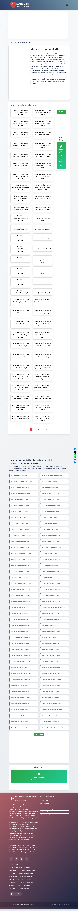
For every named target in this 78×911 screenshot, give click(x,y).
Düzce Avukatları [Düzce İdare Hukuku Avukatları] (20, 717)
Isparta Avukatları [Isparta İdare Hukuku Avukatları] (51, 567)
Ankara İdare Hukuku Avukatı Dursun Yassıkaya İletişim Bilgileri (20, 217)
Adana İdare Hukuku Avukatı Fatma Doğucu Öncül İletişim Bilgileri (43, 113)
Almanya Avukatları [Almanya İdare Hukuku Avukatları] (20, 723)
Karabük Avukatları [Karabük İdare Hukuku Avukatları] (51, 705)
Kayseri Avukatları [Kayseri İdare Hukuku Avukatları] (51, 585)
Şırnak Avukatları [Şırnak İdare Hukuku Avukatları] (20, 693)
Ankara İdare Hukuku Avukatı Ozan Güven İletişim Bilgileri (43, 399)
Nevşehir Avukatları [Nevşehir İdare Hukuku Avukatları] (51, 621)
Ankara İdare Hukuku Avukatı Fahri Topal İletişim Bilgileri (20, 399)
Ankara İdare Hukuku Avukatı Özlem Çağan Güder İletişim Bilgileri (20, 248)
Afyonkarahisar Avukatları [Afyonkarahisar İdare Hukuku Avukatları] (22, 483)
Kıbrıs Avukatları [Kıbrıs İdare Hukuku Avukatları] (20, 729)
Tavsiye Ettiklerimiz (47, 798)
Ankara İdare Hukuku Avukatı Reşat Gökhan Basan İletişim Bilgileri (43, 346)
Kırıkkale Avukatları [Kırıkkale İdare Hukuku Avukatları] (20, 687)
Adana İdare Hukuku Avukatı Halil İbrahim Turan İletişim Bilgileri (43, 124)
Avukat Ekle (15, 896)
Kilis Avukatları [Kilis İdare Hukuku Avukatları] (19, 711)
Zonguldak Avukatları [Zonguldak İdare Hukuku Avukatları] (21, 675)
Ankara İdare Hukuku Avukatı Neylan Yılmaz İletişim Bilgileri (42, 236)
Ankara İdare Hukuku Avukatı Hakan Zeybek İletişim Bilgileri (20, 227)
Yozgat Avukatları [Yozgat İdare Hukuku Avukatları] (51, 669)
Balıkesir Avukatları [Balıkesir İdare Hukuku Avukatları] (51, 501)
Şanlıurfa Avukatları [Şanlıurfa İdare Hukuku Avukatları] (21, 663)
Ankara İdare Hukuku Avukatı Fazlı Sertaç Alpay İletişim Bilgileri (20, 302)
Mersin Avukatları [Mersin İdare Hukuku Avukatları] (20, 573)
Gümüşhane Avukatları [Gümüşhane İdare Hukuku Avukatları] (21, 561)
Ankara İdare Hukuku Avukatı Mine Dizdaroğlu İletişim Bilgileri (43, 378)
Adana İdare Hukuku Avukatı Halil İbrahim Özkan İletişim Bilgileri (20, 124)
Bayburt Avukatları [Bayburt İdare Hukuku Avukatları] (20, 681)
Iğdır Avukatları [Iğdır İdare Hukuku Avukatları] (50, 699)
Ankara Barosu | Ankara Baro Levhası (19, 869)
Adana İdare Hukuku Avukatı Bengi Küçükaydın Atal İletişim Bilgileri (42, 177)
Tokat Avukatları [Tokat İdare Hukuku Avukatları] (50, 651)
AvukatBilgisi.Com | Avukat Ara (25, 798)
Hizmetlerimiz (14, 866)
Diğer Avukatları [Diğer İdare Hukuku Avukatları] (50, 723)
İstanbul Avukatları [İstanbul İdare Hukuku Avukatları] (51, 573)
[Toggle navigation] (67, 5)
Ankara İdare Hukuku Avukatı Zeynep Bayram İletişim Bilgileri (21, 408)
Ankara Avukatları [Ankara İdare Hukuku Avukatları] (51, 489)
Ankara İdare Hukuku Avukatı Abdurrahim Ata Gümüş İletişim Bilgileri (43, 324)
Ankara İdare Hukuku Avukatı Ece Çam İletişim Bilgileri (43, 292)
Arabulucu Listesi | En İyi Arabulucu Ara (20, 887)
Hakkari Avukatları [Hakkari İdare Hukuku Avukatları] (51, 561)
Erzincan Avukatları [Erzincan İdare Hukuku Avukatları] (51, 543)
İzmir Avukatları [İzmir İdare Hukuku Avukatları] (19, 579)
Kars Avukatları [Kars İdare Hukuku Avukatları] (50, 579)
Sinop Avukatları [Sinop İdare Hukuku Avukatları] (20, 645)
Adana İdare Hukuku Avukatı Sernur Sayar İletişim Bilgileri (43, 156)
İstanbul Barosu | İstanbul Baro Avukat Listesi (22, 872)
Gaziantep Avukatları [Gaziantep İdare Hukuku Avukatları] (21, 555)
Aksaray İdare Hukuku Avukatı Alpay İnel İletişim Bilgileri (42, 198)
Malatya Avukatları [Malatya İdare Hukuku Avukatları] (51, 603)
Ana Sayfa (13, 43)
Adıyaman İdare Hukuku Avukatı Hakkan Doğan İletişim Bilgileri (20, 188)
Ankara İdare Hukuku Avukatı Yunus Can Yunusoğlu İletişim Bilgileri (42, 302)
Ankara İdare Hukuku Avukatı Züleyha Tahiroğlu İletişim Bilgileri (43, 335)
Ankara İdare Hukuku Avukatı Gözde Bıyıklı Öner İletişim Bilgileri (43, 260)
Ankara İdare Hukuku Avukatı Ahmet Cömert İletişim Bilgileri (20, 292)
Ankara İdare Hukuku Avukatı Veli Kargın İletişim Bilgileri (43, 227)
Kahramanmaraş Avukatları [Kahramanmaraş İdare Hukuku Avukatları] (53, 609)
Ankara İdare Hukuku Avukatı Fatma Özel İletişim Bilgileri (20, 345)
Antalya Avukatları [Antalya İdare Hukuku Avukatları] (20, 495)
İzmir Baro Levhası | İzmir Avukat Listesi (20, 881)
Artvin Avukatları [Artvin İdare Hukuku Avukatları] (50, 495)
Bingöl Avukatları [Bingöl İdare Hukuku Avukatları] (51, 507)
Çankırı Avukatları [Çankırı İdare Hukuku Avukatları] (51, 525)
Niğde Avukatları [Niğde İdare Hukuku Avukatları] (20, 627)
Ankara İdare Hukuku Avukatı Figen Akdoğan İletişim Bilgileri (42, 368)
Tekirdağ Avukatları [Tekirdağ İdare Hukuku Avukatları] (20, 651)
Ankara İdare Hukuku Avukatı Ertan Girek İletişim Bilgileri (20, 368)
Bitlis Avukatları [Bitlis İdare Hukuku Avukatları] (19, 513)
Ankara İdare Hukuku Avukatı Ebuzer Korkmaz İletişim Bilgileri (43, 217)
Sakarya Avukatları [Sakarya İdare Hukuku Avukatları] (51, 633)
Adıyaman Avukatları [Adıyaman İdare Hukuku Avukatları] (52, 477)
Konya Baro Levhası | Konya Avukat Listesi (21, 884)
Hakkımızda (65, 906)
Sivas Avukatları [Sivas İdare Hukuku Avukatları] (50, 645)
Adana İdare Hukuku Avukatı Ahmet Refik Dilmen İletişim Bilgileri (20, 113)
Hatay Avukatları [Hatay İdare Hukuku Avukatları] (20, 567)
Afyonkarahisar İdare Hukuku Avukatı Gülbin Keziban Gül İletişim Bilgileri (43, 188)
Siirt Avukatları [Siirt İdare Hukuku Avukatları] (50, 639)
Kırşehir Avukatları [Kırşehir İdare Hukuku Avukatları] (51, 591)
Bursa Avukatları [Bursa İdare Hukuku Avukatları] (50, 519)
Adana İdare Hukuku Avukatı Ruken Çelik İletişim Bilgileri (20, 156)
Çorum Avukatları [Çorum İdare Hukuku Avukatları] (20, 531)
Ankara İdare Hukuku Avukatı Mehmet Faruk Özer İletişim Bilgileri (20, 335)
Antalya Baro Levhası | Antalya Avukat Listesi (21, 878)
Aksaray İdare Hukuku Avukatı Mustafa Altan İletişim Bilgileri (20, 207)
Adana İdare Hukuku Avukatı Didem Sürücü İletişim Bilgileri (20, 165)
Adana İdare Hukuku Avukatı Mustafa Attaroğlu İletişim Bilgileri (43, 146)
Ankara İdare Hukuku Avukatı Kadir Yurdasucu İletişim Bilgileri (20, 237)
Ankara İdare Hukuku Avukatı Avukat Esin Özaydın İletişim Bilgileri (43, 271)
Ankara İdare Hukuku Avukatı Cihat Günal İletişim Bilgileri (43, 207)
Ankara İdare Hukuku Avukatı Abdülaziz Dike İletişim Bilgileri (42, 281)
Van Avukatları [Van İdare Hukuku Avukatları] (19, 669)
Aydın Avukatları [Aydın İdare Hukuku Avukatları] (20, 501)
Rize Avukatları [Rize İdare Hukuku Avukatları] (19, 633)
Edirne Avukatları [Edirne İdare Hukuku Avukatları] (51, 537)
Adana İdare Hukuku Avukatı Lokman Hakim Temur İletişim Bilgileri (42, 135)
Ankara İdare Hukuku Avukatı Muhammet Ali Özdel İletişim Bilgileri (43, 409)
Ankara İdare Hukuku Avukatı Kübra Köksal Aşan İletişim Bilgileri (20, 378)
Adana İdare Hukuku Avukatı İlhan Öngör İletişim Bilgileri (20, 134)
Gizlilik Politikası (55, 906)
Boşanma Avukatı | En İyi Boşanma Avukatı (21, 890)
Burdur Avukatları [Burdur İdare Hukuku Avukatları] (20, 519)
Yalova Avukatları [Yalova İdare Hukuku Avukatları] (20, 705)
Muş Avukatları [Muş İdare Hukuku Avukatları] (19, 621)
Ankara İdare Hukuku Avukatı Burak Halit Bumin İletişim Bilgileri (20, 313)
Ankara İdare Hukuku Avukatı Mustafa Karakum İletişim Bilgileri (43, 420)
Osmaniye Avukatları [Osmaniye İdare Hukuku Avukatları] (52, 711)
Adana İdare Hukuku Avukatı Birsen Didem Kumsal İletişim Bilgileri (42, 166)
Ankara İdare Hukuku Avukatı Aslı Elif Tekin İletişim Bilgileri (20, 419)
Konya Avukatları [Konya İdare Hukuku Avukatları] (51, 597)
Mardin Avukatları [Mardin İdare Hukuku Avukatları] (20, 615)
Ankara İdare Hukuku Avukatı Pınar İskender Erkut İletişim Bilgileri (20, 358)
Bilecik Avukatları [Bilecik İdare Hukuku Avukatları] (20, 507)
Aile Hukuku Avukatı (45, 814)
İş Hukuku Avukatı (45, 816)
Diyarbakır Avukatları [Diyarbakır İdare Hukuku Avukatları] (21, 537)
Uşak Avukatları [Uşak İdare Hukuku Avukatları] (50, 663)
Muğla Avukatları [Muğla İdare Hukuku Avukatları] (50, 615)
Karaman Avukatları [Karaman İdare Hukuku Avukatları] (51, 681)
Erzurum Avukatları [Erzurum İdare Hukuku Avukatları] (20, 549)
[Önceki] (43, 431)
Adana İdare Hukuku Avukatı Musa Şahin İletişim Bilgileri (20, 145)
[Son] (46, 431)
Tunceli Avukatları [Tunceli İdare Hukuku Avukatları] (51, 657)
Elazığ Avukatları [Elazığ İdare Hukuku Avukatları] (20, 543)
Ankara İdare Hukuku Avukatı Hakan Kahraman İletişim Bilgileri (20, 271)
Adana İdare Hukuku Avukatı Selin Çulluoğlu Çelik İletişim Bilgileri (20, 177)
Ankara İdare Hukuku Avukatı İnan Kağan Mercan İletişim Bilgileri (20, 282)
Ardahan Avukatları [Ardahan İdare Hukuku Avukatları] (20, 699)
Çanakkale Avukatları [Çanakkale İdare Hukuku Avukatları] (21, 525)
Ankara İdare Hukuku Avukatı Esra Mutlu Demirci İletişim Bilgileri (43, 358)
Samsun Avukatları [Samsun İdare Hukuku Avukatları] (20, 639)
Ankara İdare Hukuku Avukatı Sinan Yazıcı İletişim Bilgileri (20, 259)
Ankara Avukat (44, 802)
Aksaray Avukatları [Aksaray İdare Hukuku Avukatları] (51, 675)
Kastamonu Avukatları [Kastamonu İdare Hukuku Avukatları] (21, 585)
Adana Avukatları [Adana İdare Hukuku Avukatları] (20, 477)
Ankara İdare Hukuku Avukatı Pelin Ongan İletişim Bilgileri (43, 247)
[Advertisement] (38, 25)
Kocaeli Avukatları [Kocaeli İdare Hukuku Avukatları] (20, 597)
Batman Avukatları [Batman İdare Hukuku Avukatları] (51, 687)
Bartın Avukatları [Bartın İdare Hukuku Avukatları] (51, 693)
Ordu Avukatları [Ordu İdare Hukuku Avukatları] (50, 627)
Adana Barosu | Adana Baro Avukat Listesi (21, 875)
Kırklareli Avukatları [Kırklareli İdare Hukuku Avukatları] (21, 591)
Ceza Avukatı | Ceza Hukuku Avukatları (50, 808)
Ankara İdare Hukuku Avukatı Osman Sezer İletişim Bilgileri (42, 312)
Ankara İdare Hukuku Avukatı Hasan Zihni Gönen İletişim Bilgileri (20, 389)
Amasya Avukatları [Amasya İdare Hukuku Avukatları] (20, 489)
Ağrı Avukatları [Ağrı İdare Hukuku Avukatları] (50, 483)
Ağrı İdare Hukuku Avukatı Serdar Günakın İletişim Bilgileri (20, 198)
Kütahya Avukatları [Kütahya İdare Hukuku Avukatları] (20, 603)
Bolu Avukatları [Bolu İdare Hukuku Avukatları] (50, 513)
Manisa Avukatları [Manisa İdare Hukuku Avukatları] (20, 609)
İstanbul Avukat (44, 805)
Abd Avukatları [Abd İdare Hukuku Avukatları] (50, 717)
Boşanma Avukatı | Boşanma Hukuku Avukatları (53, 811)
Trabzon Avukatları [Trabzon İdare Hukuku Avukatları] (20, 657)
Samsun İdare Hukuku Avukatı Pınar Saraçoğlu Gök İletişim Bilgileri (20, 324)
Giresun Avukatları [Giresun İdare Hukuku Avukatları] (51, 555)
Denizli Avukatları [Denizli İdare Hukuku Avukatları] (51, 531)
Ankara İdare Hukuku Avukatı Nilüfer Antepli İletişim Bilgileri (42, 388)
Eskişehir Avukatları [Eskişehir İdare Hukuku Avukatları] (51, 549)
